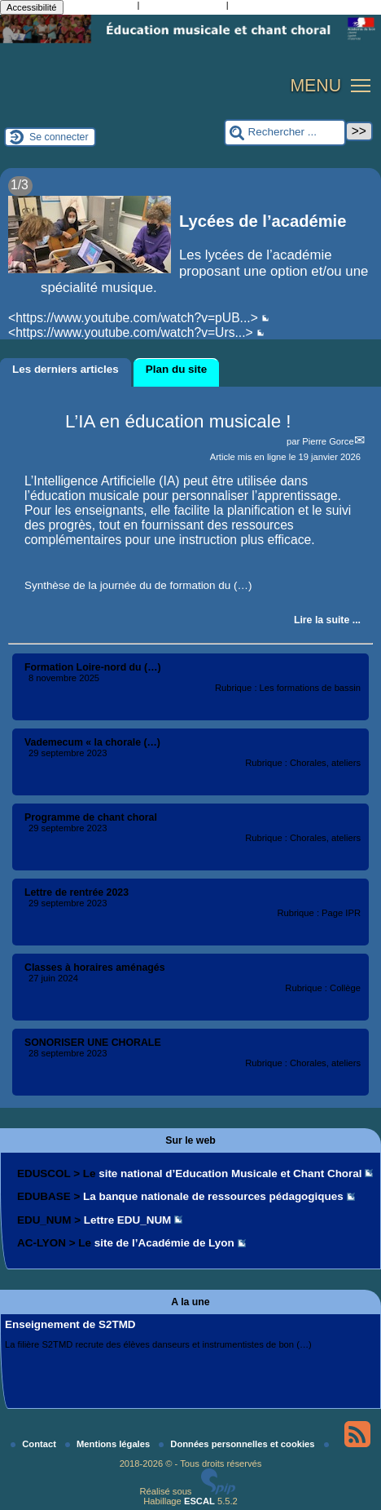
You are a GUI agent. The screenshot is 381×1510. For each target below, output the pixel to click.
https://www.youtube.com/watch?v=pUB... (132, 318)
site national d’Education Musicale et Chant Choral (230, 1173)
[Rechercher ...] (285, 132)
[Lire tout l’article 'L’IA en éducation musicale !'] (327, 620)
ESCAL (199, 1501)
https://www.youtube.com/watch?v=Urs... (130, 332)
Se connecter (59, 137)
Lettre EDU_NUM (128, 1220)
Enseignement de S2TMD (70, 1324)
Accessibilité (32, 7)
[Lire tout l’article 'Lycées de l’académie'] (190, 262)
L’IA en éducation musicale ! (178, 421)
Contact (35, 1444)
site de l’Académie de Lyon (164, 1243)
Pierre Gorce (327, 441)
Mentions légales (108, 1444)
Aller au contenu (101, 6)
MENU (315, 85)
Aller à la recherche (182, 6)
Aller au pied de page (276, 6)
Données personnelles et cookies (238, 1444)
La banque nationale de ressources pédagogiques (213, 1196)
